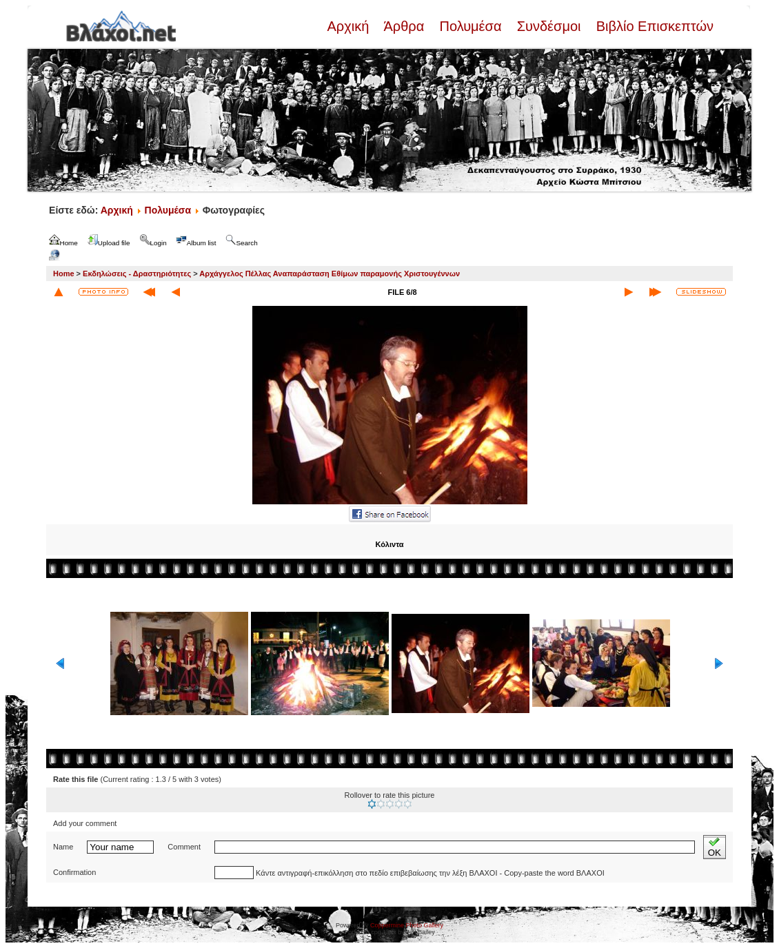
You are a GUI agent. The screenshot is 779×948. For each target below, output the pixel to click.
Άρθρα (404, 26)
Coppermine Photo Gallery (406, 925)
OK (714, 847)
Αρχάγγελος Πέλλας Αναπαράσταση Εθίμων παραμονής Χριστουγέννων (329, 273)
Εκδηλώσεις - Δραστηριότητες (137, 273)
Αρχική (349, 26)
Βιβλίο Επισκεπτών (653, 26)
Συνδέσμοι (549, 26)
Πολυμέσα (470, 26)
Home (63, 273)
